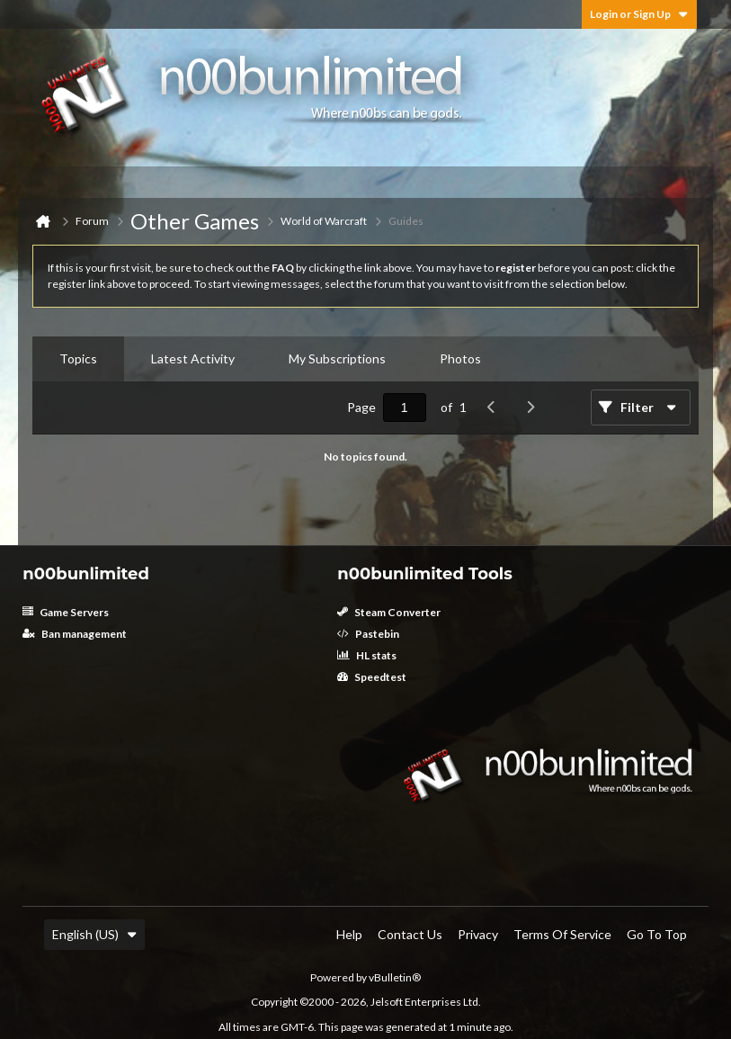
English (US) (94, 934)
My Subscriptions (337, 358)
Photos (460, 358)
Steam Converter (389, 612)
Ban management (74, 633)
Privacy (478, 934)
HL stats (367, 655)
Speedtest (371, 677)
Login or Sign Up (639, 14)
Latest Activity (193, 358)
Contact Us (410, 934)
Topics (78, 358)
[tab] (78, 358)
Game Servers (65, 612)
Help (349, 934)
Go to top (657, 934)
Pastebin (368, 633)
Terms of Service (562, 934)
